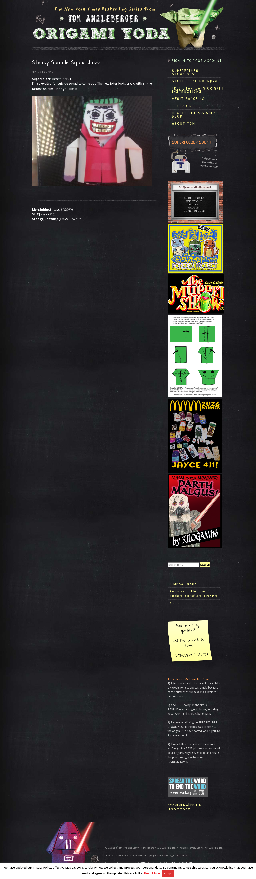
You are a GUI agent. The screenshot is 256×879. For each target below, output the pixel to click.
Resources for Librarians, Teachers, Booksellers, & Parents (194, 593)
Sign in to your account (197, 60)
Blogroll (176, 603)
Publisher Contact (183, 584)
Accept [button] (168, 873)
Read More (152, 873)
